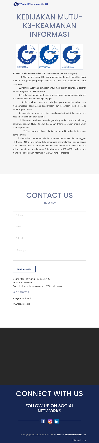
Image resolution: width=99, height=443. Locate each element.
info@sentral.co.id (22, 298)
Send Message (24, 269)
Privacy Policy (79, 440)
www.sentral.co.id (21, 303)
